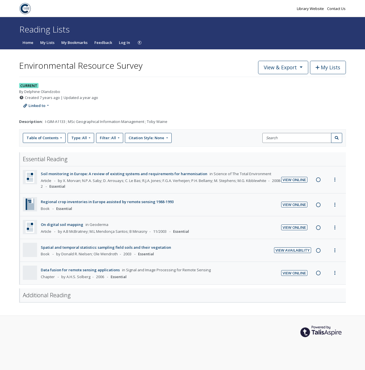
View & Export (281, 67)
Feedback (103, 42)
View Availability (292, 250)
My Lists (47, 42)
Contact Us (336, 8)
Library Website (311, 8)
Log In (124, 42)
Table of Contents (43, 137)
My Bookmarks (74, 42)
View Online (294, 179)
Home (28, 42)
